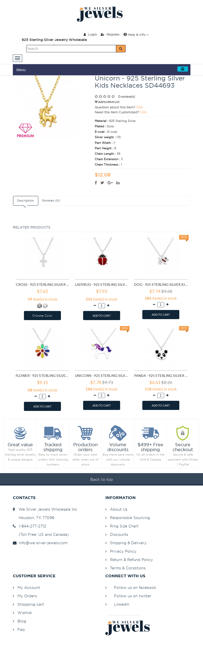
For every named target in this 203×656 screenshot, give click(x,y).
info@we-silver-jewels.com (40, 542)
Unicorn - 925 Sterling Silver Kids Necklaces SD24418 (101, 375)
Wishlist (25, 612)
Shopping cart (31, 604)
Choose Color (42, 315)
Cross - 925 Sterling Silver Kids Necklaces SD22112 (42, 284)
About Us (118, 509)
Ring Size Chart (124, 526)
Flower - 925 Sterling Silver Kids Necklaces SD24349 (42, 375)
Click (139, 107)
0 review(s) (126, 96)
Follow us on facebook (135, 587)
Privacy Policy (123, 551)
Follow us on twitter (132, 596)
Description (25, 201)
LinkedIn (121, 604)
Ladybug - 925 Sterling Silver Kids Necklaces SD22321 (101, 284)
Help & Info (136, 35)
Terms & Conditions (128, 568)
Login (90, 34)
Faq (21, 629)
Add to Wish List (107, 102)
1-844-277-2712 (29, 526)
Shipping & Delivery (128, 542)
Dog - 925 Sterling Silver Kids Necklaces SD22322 (160, 284)
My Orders (27, 596)
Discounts (119, 534)
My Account (29, 587)
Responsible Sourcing (130, 517)
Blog (22, 621)
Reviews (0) (51, 201)
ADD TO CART (101, 315)
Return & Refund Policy (131, 559)
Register (110, 34)
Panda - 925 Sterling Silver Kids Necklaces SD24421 (160, 375)
